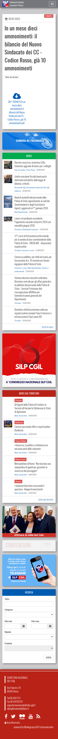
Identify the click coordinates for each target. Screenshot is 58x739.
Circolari (18, 229)
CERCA (48, 657)
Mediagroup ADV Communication (38, 727)
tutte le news (47, 327)
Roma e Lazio (20, 459)
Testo (7, 598)
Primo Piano (30, 170)
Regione (8, 631)
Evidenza (18, 191)
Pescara (18, 400)
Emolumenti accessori (30, 229)
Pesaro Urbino (20, 441)
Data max (35, 621)
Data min (8, 621)
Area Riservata (12, 722)
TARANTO (48, 16)
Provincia (8, 643)
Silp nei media (20, 170)
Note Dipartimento (21, 212)
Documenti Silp (20, 187)
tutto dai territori (45, 499)
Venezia (18, 481)
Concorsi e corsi (28, 250)
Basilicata (19, 422)
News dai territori (12, 77)
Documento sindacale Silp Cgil (38, 187)
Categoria (9, 609)
